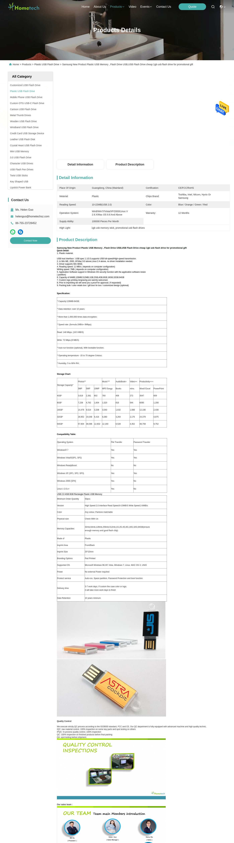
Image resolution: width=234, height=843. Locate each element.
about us (100, 6)
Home (86, 6)
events (146, 6)
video (132, 6)
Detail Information (80, 164)
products (117, 6)
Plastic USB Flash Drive (46, 64)
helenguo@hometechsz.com (32, 216)
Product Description (129, 164)
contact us (163, 6)
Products (26, 64)
